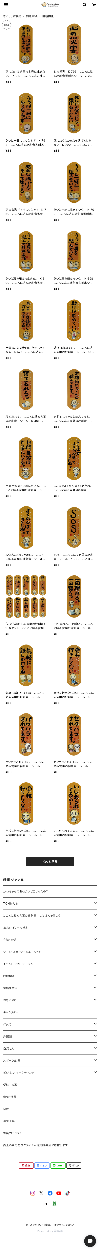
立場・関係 (9, 939)
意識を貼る (10, 988)
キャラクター (11, 1012)
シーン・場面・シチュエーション (22, 952)
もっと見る (50, 862)
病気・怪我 (9, 1096)
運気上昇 (9, 1121)
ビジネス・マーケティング (18, 1072)
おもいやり (10, 1000)
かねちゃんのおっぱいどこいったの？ (25, 891)
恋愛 (6, 1109)
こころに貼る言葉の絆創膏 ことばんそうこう (32, 915)
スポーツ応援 (11, 1060)
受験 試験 (10, 1084)
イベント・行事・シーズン (18, 964)
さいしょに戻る (12, 16)
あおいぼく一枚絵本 (15, 927)
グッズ (7, 1024)
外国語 (7, 1036)
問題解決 (32, 16)
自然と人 (8, 1048)
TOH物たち (10, 903)
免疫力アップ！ (12, 1133)
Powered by (50, 1231)
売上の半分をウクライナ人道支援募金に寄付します (35, 1145)
